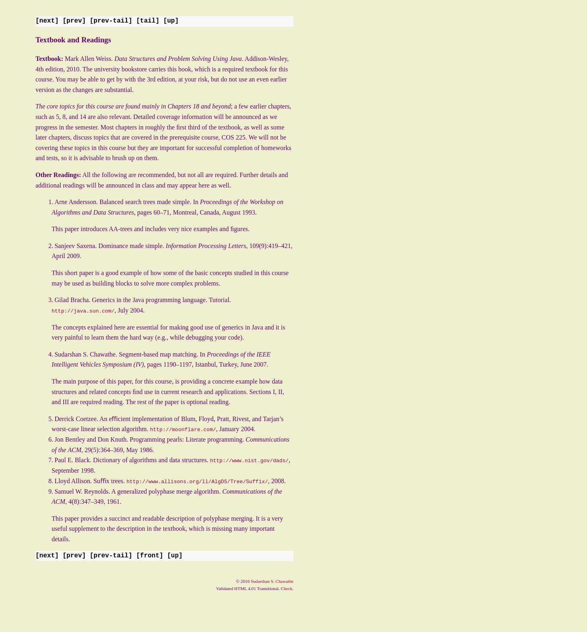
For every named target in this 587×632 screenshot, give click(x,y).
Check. (287, 588)
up (171, 21)
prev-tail (111, 21)
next (47, 21)
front (149, 555)
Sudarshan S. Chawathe (272, 580)
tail (147, 21)
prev (74, 21)
